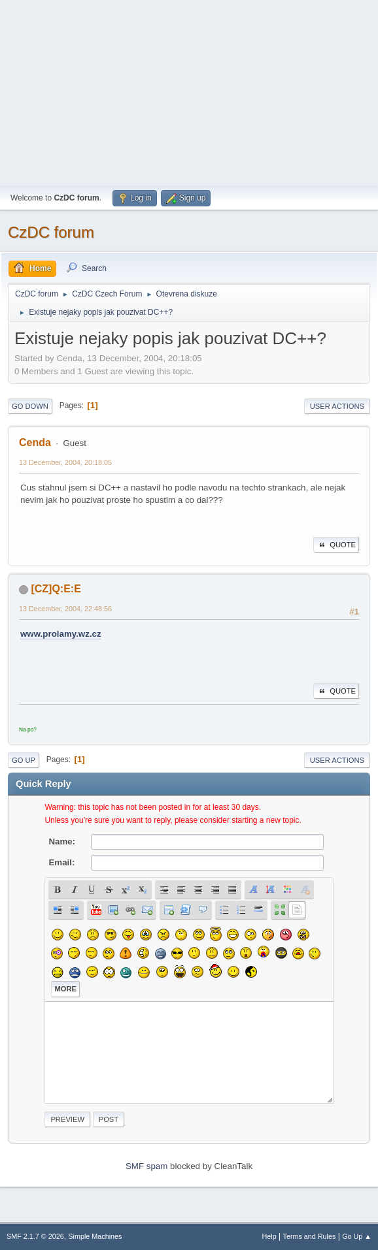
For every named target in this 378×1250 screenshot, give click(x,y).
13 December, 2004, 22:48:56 (65, 609)
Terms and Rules (309, 1236)
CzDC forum (51, 232)
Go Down (30, 406)
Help (269, 1236)
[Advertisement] (189, 91)
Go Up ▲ (356, 1236)
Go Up (23, 760)
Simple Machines (95, 1236)
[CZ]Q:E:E (55, 588)
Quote (336, 545)
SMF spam (146, 1166)
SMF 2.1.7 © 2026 (35, 1236)
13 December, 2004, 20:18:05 (65, 462)
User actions (337, 406)
